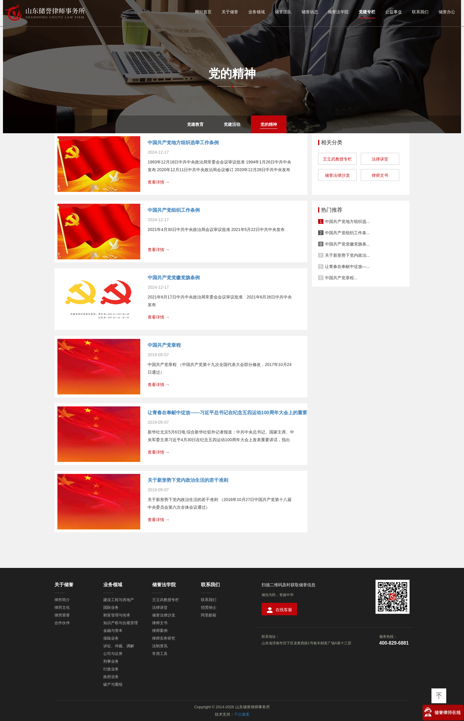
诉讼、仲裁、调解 (118, 646)
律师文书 (380, 175)
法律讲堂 (380, 159)
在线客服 (279, 610)
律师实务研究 (163, 638)
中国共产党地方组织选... (347, 221)
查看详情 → (159, 182)
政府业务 (111, 677)
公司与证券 (113, 653)
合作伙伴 (62, 623)
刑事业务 (111, 661)
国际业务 (111, 607)
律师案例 (159, 630)
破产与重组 (113, 684)
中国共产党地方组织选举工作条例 (183, 142)
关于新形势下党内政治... (347, 255)
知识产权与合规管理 (120, 623)
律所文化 (62, 607)
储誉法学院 (338, 11)
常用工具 (159, 653)
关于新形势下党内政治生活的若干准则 (188, 480)
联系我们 (420, 11)
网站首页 (203, 11)
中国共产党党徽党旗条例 (174, 277)
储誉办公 (447, 11)
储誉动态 (310, 11)
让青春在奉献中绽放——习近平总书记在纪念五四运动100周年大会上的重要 (227, 412)
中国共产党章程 (164, 345)
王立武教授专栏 (337, 159)
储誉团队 (283, 11)
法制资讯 (159, 646)
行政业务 (111, 669)
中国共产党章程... (341, 277)
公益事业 (393, 11)
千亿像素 (241, 714)
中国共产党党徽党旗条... (347, 244)
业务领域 (256, 11)
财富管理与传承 (116, 615)
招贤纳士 (208, 607)
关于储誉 (230, 11)
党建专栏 (367, 11)
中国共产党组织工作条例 (174, 210)
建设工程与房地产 (118, 600)
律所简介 (62, 600)
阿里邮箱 (208, 615)
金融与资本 (113, 630)
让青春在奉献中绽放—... (347, 266)
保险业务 (111, 638)
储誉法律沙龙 (337, 175)
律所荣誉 (62, 615)
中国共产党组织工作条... (347, 232)
